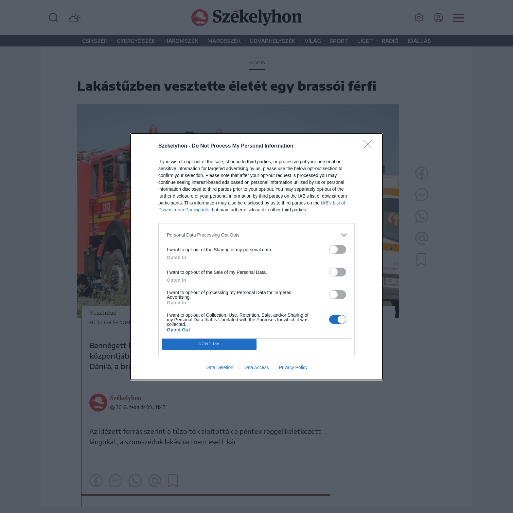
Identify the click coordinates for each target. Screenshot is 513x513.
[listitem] (256, 235)
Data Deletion (219, 367)
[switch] (337, 249)
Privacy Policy (293, 367)
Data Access (256, 367)
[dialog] (256, 256)
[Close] (369, 146)
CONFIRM (209, 344)
